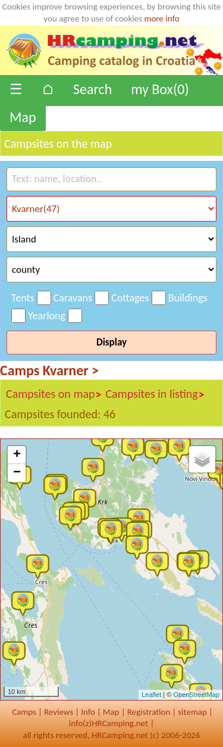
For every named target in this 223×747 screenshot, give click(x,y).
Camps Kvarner (49, 370)
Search (92, 89)
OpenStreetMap (196, 694)
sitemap (192, 711)
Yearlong (46, 315)
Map (23, 117)
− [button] (17, 473)
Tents (22, 297)
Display (111, 342)
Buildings (188, 297)
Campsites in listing (155, 394)
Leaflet (151, 694)
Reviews (58, 711)
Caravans (73, 297)
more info (161, 18)
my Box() (160, 89)
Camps (24, 711)
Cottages (130, 297)
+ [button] (17, 455)
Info (88, 711)
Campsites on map (54, 394)
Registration (149, 711)
